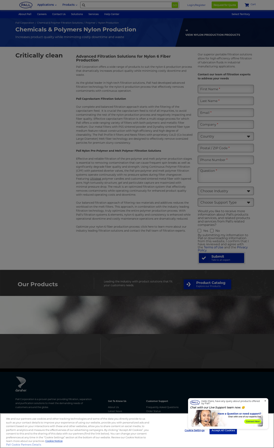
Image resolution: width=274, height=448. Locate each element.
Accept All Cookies (223, 430)
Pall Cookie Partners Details (23, 444)
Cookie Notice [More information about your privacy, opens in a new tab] (54, 440)
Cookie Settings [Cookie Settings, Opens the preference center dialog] (194, 430)
